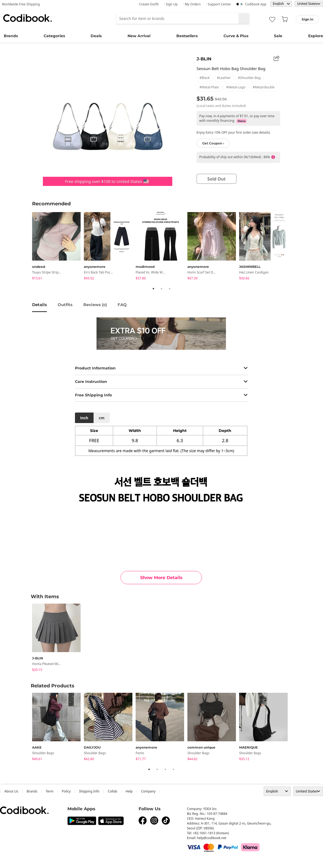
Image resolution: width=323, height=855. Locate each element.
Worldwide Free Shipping (21, 4)
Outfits (65, 304)
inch (84, 417)
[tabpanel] (58, 247)
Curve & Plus (236, 35)
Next (295, 247)
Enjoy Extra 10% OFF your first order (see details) (233, 132)
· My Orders (192, 4)
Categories (54, 35)
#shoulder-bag (249, 77)
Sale (278, 35)
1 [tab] (153, 288)
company (148, 791)
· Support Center (218, 4)
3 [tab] (169, 288)
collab (112, 791)
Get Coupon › (213, 143)
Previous (28, 247)
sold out (216, 179)
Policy (66, 791)
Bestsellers (187, 35)
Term (50, 791)
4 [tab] (173, 769)
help (129, 791)
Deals (96, 35)
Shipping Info (89, 791)
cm (101, 417)
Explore (315, 35)
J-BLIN (204, 58)
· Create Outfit (148, 4)
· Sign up (171, 4)
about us (11, 791)
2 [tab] (161, 288)
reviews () (95, 304)
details (39, 304)
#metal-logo (236, 87)
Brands (11, 35)
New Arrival (139, 35)
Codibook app (255, 4)
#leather (224, 77)
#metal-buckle (263, 87)
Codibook (27, 18)
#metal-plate (209, 87)
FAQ (122, 304)
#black (205, 77)
